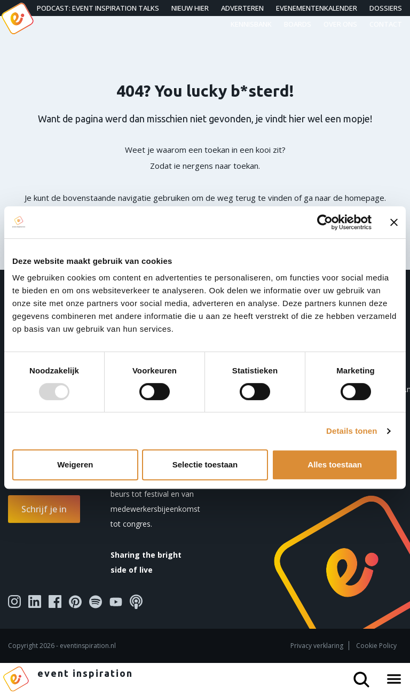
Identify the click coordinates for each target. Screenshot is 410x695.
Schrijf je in (44, 509)
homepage (364, 197)
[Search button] (365, 675)
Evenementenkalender (316, 8)
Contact (385, 24)
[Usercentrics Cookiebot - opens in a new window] (325, 222)
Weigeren (75, 464)
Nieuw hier (190, 8)
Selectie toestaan (205, 464)
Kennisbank (251, 24)
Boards (297, 24)
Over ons (340, 24)
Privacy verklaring (316, 645)
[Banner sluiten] (394, 222)
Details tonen (351, 430)
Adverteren (242, 8)
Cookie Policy (376, 645)
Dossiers (385, 8)
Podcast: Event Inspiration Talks (98, 8)
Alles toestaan (335, 464)
